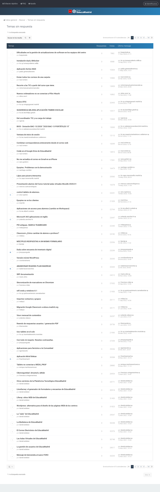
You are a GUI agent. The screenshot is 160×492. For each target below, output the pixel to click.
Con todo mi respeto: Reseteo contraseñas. (35, 340)
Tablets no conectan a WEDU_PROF (31, 364)
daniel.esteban (24, 384)
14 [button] (148, 38)
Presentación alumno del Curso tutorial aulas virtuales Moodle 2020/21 (47, 184)
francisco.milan (24, 285)
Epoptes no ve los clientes (28, 200)
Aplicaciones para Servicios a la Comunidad (35, 348)
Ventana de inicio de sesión (28, 135)
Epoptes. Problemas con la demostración (34, 167)
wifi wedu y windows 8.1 (27, 291)
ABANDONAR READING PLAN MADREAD (34, 266)
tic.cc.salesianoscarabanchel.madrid (32, 129)
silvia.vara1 (23, 96)
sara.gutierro (23, 162)
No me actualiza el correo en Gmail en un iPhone (37, 159)
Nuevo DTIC (21, 102)
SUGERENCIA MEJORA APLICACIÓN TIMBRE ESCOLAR (40, 110)
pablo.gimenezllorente (27, 71)
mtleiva (21, 236)
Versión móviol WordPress (28, 258)
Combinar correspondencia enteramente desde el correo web (42, 143)
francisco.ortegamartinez (28, 375)
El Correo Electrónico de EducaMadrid (33, 430)
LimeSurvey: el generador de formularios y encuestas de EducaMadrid (46, 389)
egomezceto (23, 351)
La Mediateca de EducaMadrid (29, 422)
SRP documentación (25, 274)
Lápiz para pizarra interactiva (29, 176)
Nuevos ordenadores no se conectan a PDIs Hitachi (38, 93)
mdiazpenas (23, 228)
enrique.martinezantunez (28, 367)
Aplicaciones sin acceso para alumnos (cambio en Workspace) (43, 208)
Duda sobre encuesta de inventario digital (34, 249)
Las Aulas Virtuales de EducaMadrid (32, 438)
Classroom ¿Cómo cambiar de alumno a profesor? (38, 233)
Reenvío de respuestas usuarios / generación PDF (37, 323)
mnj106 (22, 203)
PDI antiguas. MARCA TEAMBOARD (32, 225)
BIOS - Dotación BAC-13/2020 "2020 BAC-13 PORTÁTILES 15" (43, 126)
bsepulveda (23, 55)
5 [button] (143, 38)
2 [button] (135, 38)
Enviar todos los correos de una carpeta (33, 77)
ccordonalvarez (24, 260)
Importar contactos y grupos (29, 299)
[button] (128, 38)
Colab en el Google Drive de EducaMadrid (34, 151)
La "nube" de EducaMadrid (28, 414)
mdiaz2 (21, 301)
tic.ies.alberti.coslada (26, 211)
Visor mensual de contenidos (29, 315)
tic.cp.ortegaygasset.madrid (29, 104)
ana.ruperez (23, 195)
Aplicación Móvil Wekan (27, 356)
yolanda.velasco (25, 318)
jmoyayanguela (24, 252)
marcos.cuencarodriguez (28, 186)
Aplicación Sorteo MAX (26, 69)
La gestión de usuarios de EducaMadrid (33, 447)
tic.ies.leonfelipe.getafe (27, 113)
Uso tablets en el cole (26, 332)
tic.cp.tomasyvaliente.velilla (28, 63)
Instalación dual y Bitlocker (28, 61)
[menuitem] (23, 3)
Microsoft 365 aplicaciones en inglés (32, 217)
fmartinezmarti (24, 359)
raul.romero (23, 80)
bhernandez (23, 326)
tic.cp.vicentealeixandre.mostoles (30, 334)
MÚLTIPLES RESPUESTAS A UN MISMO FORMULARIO (39, 241)
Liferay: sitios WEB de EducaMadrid (32, 397)
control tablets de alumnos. (28, 192)
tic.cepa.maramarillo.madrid (29, 178)
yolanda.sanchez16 (26, 219)
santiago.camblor (25, 170)
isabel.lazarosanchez (26, 269)
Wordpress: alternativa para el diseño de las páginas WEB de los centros (47, 406)
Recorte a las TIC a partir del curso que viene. (36, 85)
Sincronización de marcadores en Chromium (35, 282)
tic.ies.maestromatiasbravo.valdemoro (32, 137)
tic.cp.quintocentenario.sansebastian (32, 293)
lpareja (21, 244)
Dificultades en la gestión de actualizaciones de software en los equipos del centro (51, 52)
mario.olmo (23, 277)
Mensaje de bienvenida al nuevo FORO (32, 455)
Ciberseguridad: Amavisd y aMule (31, 373)
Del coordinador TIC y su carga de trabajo (34, 118)
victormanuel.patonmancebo (29, 88)
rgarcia (21, 121)
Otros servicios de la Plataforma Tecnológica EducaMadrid (41, 381)
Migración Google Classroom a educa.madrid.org (37, 307)
